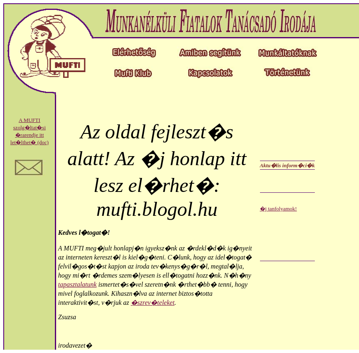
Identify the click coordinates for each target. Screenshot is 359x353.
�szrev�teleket (153, 302)
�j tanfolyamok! (278, 209)
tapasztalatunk (77, 284)
